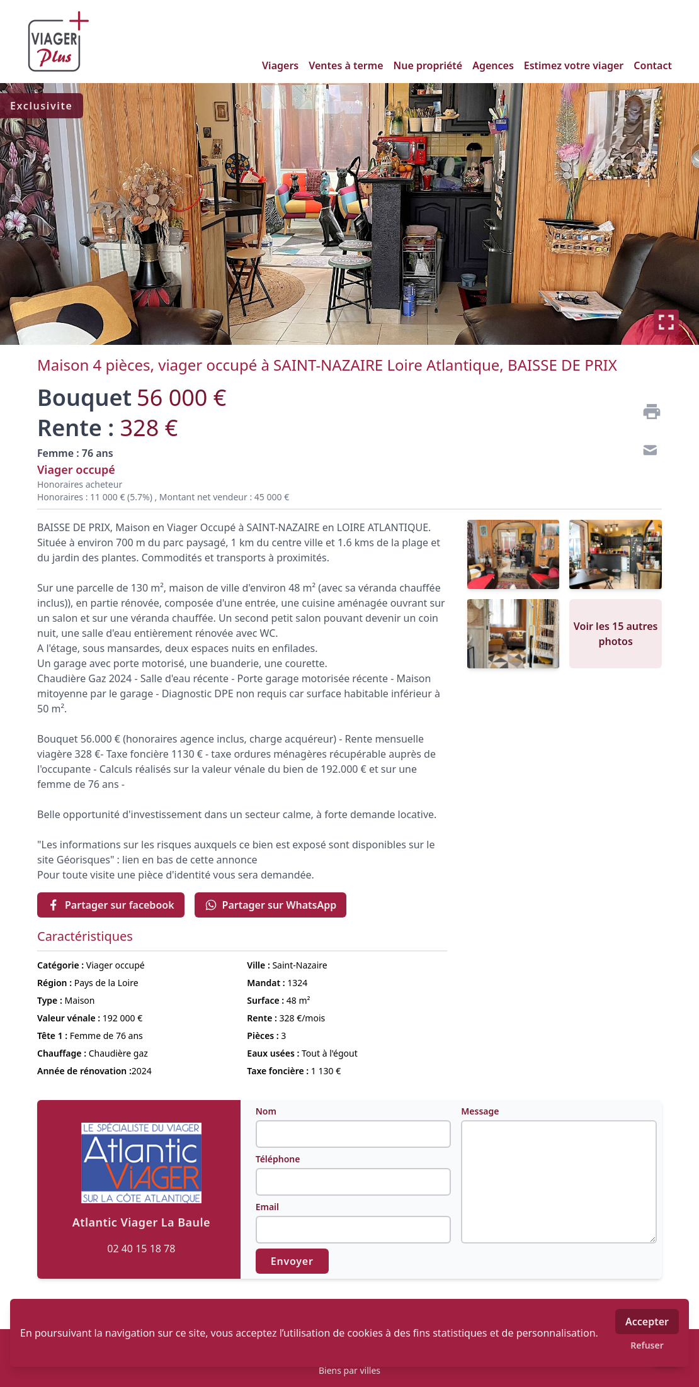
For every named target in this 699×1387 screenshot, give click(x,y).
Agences (493, 65)
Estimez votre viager (574, 65)
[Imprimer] (647, 412)
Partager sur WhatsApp (271, 905)
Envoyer (292, 1261)
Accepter (647, 1321)
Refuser (647, 1345)
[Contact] (647, 452)
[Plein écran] (666, 322)
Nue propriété (428, 65)
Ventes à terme (346, 65)
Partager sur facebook (110, 905)
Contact (653, 65)
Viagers (280, 65)
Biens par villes (349, 1370)
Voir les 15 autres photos (616, 633)
